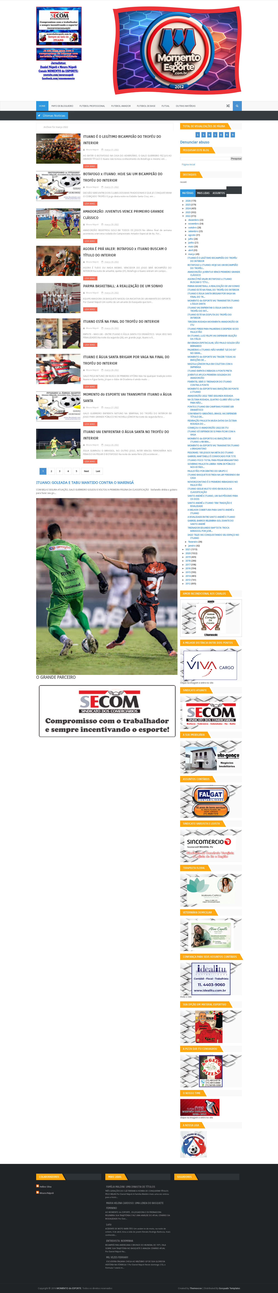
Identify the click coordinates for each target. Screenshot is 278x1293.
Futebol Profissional (92, 106)
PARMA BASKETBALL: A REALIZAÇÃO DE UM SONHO (123, 286)
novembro (193, 223)
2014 (188, 576)
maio (191, 246)
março (191, 254)
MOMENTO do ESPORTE (69, 1288)
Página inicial (188, 164)
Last (98, 471)
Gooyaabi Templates (229, 1288)
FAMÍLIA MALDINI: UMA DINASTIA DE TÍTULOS (130, 1186)
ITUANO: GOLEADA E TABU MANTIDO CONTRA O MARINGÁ (85, 483)
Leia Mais (90, 166)
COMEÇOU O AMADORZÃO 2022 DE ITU (208, 427)
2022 (188, 216)
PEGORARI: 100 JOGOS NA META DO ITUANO (210, 452)
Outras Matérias (186, 106)
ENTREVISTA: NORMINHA (119, 1240)
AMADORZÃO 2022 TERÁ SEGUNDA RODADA (210, 396)
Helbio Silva (45, 1186)
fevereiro (193, 541)
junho (191, 242)
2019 (188, 557)
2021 (188, 549)
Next (86, 471)
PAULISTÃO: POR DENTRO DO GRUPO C (208, 471)
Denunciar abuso (194, 142)
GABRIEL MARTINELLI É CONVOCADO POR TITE (212, 456)
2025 (188, 204)
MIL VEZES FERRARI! (117, 1257)
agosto (192, 235)
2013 (188, 580)
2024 (188, 208)
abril (190, 250)
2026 (188, 200)
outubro (192, 227)
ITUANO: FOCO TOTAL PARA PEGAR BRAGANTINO (213, 460)
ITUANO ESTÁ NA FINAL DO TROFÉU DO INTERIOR (121, 322)
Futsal (165, 106)
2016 (188, 568)
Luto (108, 1224)
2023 (188, 212)
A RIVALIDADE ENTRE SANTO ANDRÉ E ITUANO (211, 517)
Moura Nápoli (47, 1193)
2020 (188, 553)
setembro (193, 231)
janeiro (192, 545)
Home (42, 106)
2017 (188, 564)
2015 (188, 572)
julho (191, 239)
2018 (188, 560)
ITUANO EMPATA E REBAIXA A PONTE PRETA (210, 371)
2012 (188, 583)
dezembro (193, 220)
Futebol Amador (121, 106)
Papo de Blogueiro (62, 106)
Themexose (196, 1288)
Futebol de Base (146, 106)
